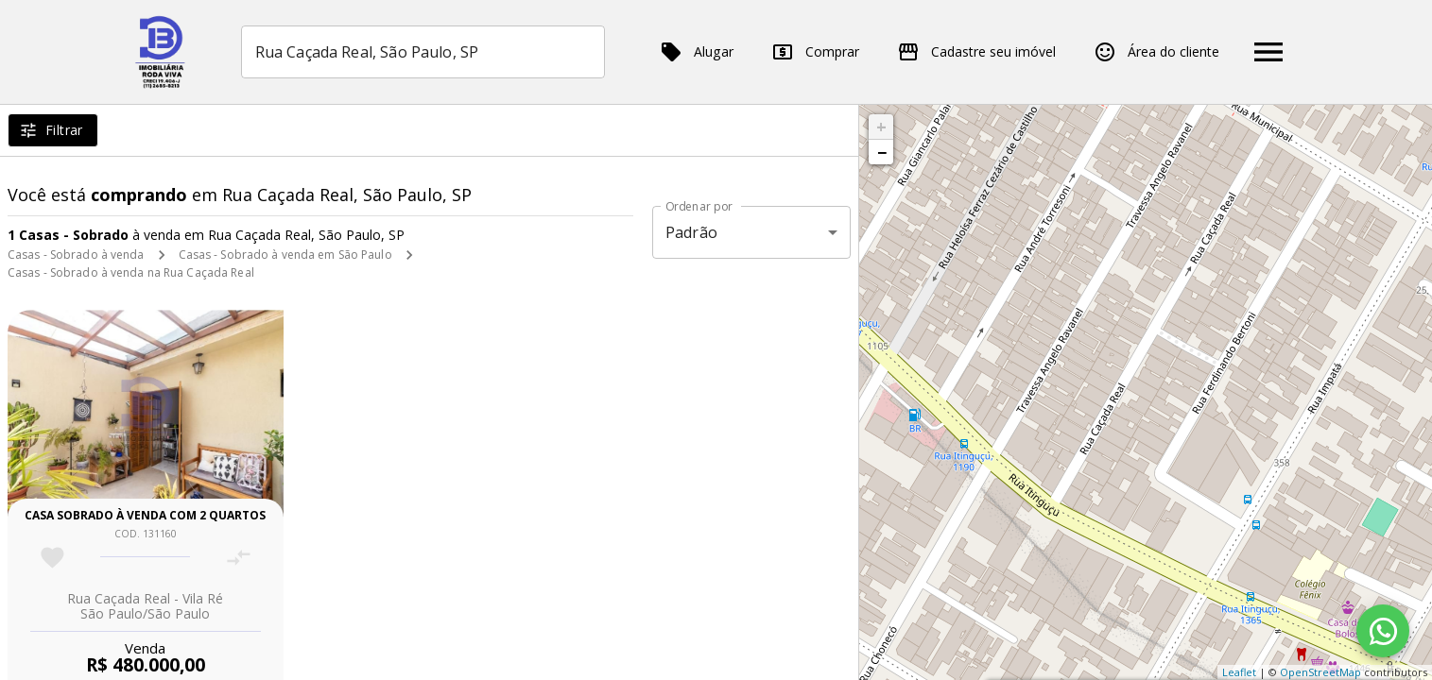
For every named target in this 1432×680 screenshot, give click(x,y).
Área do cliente (1156, 52)
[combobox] (423, 52)
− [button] (882, 152)
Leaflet (1239, 672)
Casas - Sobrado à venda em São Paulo (285, 254)
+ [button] (881, 126)
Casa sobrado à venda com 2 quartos (145, 515)
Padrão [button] (691, 232)
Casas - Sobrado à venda (76, 254)
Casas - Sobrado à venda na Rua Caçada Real (131, 272)
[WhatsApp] (1382, 630)
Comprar (815, 52)
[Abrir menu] (1268, 52)
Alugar (696, 52)
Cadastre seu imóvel (976, 52)
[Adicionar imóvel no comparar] (238, 557)
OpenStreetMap (1320, 672)
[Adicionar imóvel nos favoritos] (52, 557)
